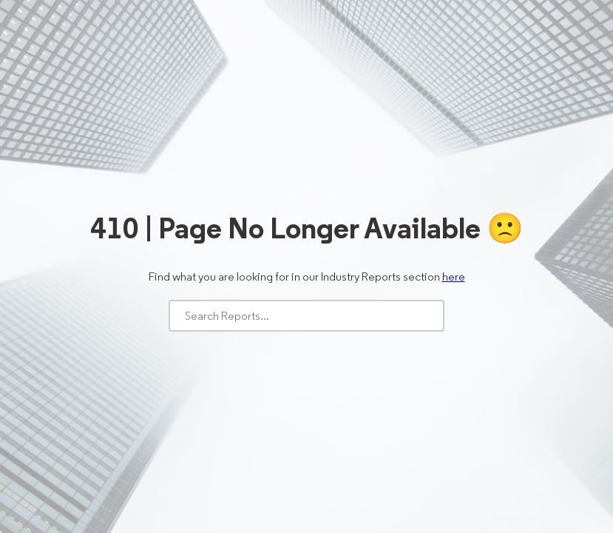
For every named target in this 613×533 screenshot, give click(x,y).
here (453, 276)
